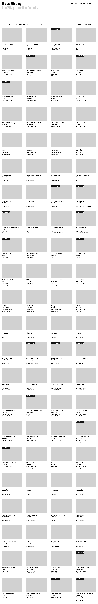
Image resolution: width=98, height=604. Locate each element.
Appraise (82, 3)
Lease (76, 3)
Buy (72, 3)
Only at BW (78, 24)
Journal (89, 3)
